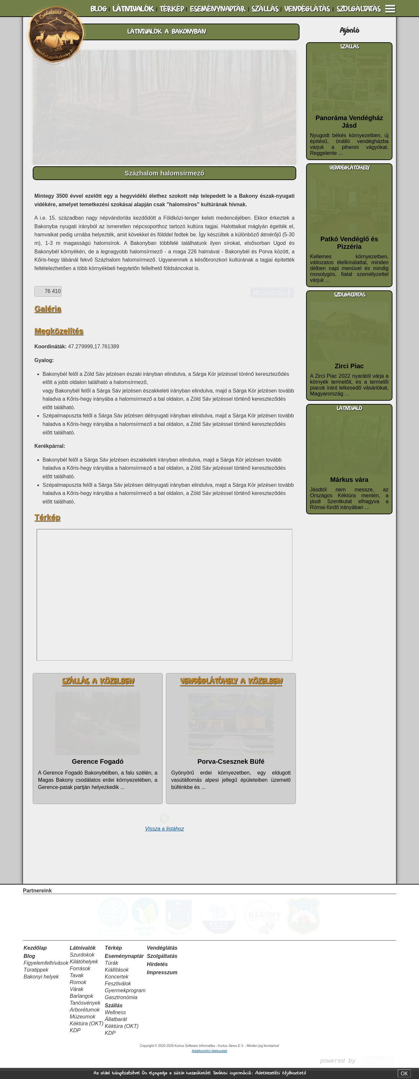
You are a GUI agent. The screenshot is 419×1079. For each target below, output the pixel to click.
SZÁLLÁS (264, 9)
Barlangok (81, 1004)
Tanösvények (85, 1011)
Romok (78, 990)
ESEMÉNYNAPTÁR (217, 9)
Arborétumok (85, 1018)
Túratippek (36, 978)
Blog (29, 964)
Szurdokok (82, 963)
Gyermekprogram (125, 998)
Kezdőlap (35, 956)
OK (404, 1073)
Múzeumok (82, 1025)
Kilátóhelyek (84, 970)
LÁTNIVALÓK (133, 9)
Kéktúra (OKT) (86, 1031)
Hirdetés (157, 972)
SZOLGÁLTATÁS (358, 9)
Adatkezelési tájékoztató (280, 1073)
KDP (75, 1038)
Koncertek (116, 985)
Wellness (115, 1020)
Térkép (113, 956)
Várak (76, 997)
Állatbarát (116, 1027)
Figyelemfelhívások (46, 971)
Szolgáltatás (162, 964)
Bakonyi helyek (41, 985)
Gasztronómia (121, 1005)
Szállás (113, 1013)
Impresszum (162, 980)
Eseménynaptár (124, 964)
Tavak (76, 983)
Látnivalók (83, 956)
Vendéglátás (162, 956)
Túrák (111, 971)
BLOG (98, 9)
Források (80, 976)
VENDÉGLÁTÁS (307, 9)
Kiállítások (117, 978)
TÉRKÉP (171, 9)
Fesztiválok (118, 992)
